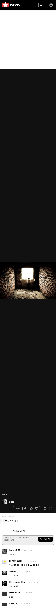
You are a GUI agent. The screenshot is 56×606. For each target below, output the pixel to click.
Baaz (11, 501)
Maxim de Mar (17, 583)
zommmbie (15, 562)
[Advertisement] (28, 39)
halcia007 (14, 551)
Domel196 (15, 594)
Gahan (12, 572)
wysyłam (45, 539)
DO (4, 595)
